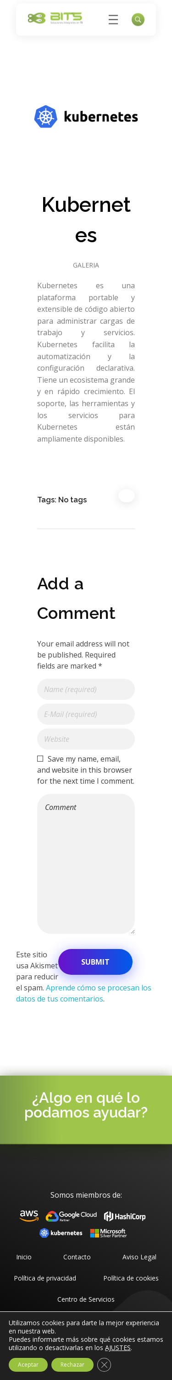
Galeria (86, 265)
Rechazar (72, 1364)
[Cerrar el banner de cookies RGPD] (104, 1365)
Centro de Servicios (86, 1299)
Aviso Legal (139, 1256)
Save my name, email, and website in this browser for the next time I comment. (85, 770)
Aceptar (28, 1364)
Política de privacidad (45, 1278)
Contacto (77, 1256)
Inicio (24, 1256)
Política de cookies (131, 1278)
